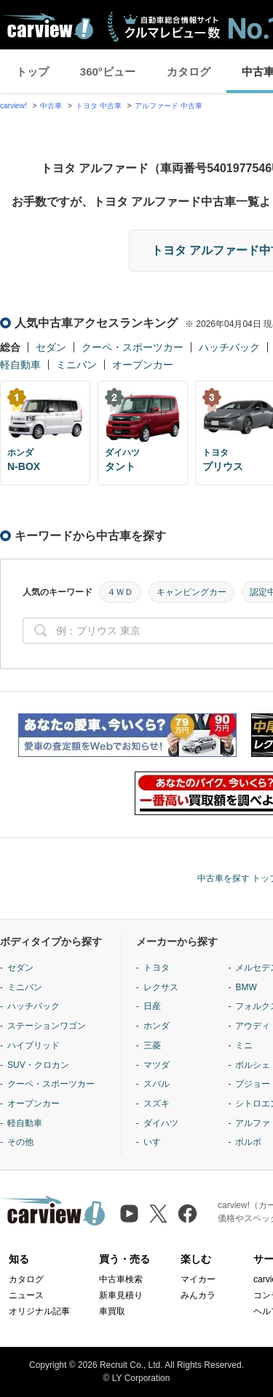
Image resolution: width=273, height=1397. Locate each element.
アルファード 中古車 (168, 106)
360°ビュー (107, 71)
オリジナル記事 (39, 1311)
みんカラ (198, 1295)
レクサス (160, 987)
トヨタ (156, 968)
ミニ (244, 1045)
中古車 (51, 106)
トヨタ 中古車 (99, 106)
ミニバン (76, 364)
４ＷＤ (120, 592)
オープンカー (142, 364)
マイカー (198, 1279)
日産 (152, 1006)
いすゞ (156, 1142)
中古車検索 (121, 1279)
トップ (32, 71)
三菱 (152, 1045)
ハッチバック (229, 347)
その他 (20, 1142)
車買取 (112, 1311)
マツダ (156, 1065)
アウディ (252, 1026)
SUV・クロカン (38, 1065)
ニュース (26, 1295)
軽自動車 (20, 364)
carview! (13, 106)
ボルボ (248, 1142)
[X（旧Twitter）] (158, 1214)
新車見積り (121, 1295)
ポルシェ (252, 1065)
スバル (156, 1084)
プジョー (252, 1084)
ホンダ (156, 1026)
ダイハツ (160, 1123)
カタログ (188, 71)
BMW (245, 987)
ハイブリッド (33, 1045)
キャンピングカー (191, 592)
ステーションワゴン (46, 1026)
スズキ (156, 1103)
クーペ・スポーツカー (132, 347)
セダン (51, 347)
